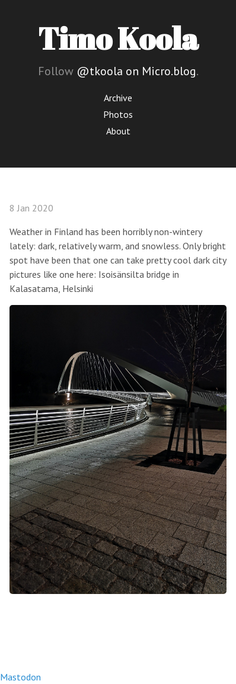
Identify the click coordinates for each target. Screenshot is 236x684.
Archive (118, 98)
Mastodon (20, 677)
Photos (118, 114)
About (118, 131)
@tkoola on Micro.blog (136, 71)
